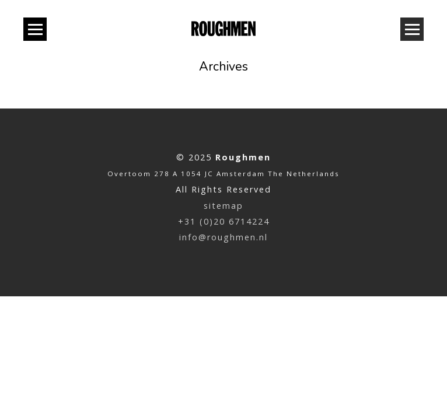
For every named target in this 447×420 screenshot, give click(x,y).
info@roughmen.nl (223, 237)
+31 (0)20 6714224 (224, 221)
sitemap (223, 205)
